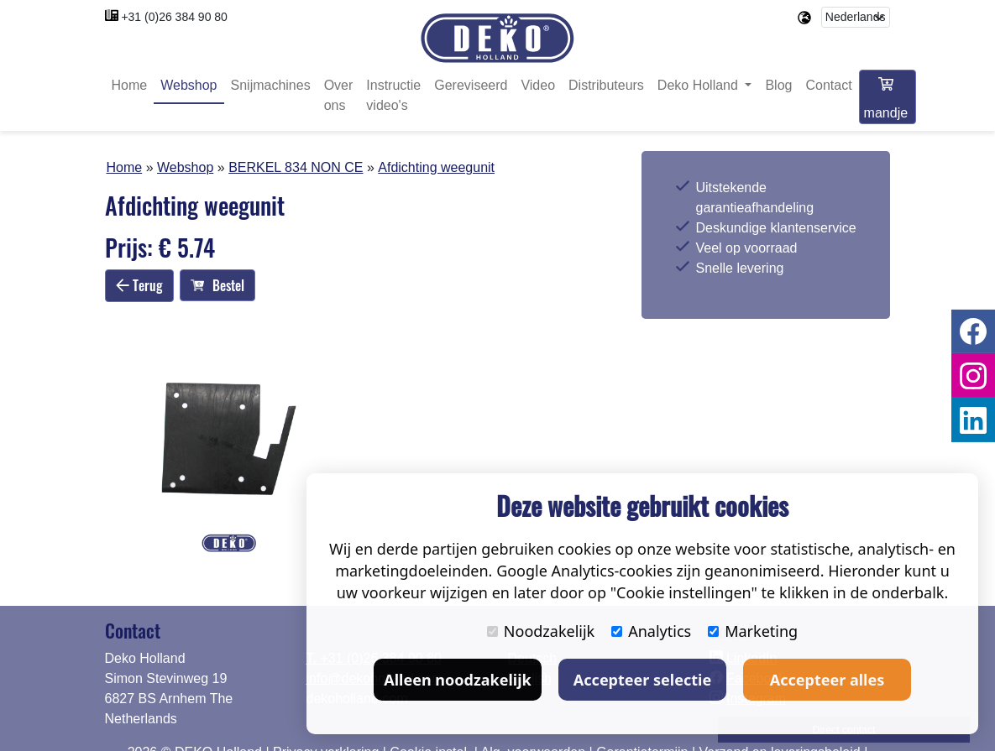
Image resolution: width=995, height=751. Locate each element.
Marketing (753, 631)
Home (130, 86)
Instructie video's (393, 96)
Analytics (651, 631)
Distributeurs (606, 86)
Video (538, 86)
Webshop (188, 86)
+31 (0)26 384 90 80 (174, 16)
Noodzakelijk (540, 631)
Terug (139, 285)
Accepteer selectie (642, 680)
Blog (778, 86)
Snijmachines (271, 86)
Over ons (338, 96)
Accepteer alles (827, 680)
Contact (828, 86)
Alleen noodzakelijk (457, 680)
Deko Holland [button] (699, 86)
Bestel (217, 285)
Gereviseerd (470, 86)
